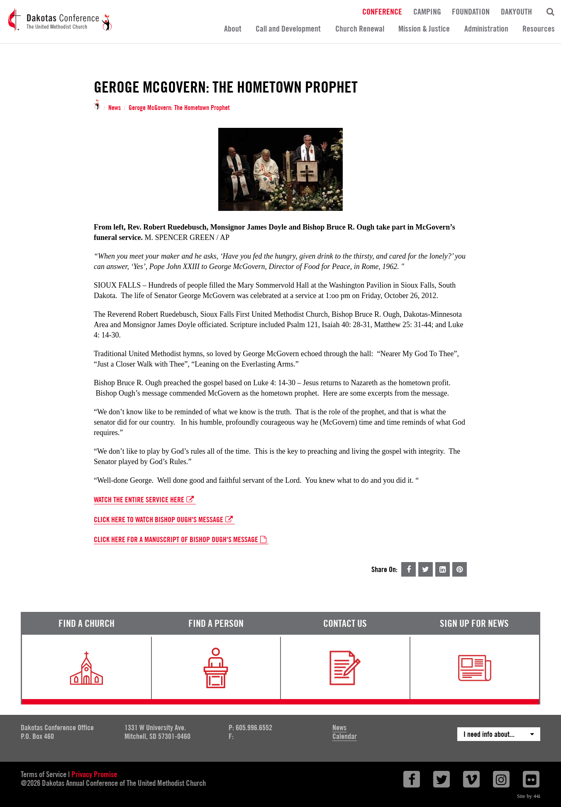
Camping (427, 11)
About (232, 29)
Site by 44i (528, 796)
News (114, 108)
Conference (382, 11)
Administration (486, 29)
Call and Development (288, 29)
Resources (538, 29)
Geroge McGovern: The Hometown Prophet (179, 108)
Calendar (344, 736)
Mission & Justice (424, 29)
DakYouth (516, 11)
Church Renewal (359, 29)
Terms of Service (43, 774)
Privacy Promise (94, 774)
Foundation (471, 11)
